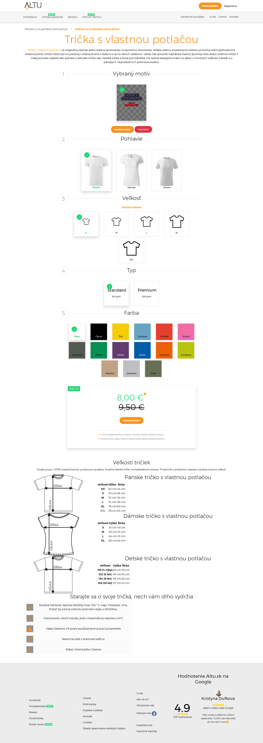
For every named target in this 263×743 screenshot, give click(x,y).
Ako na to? (143, 699)
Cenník (223, 17)
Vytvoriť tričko (131, 421)
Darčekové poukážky (192, 17)
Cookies (87, 722)
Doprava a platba (92, 710)
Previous (197, 720)
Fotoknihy (30, 17)
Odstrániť (143, 130)
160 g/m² (116, 291)
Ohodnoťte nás (145, 705)
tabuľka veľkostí (131, 207)
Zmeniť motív (122, 130)
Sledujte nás (144, 713)
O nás (212, 17)
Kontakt (233, 17)
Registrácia (230, 6)
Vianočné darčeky (147, 731)
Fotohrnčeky (36, 718)
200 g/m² (147, 293)
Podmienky (89, 704)
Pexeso (72, 17)
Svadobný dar (144, 725)
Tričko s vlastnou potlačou (46, 29)
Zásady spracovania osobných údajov (104, 728)
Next (239, 720)
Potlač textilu (92, 17)
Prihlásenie (210, 6)
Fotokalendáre (52, 17)
